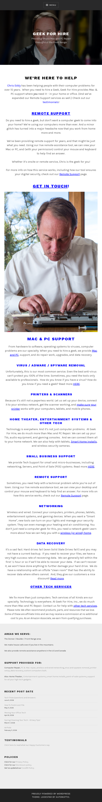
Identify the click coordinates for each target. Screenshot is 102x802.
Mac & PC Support (51, 338)
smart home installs (56, 676)
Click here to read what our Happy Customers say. (27, 745)
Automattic (62, 797)
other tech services (85, 605)
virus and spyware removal (77, 668)
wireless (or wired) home (75, 533)
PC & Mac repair (28, 668)
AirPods (7, 727)
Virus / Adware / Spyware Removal (51, 365)
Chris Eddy (14, 85)
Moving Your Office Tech (15, 713)
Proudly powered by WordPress (51, 793)
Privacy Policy (22, 762)
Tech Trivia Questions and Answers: (20, 697)
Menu (52, 5)
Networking (51, 506)
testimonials (51, 102)
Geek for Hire (51, 33)
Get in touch (50, 186)
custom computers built (35, 670)
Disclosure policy (23, 765)
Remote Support (69, 174)
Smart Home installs (84, 441)
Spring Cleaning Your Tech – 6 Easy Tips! (22, 720)
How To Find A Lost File (14, 705)
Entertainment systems (34, 676)
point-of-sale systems (76, 676)
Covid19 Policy (28, 768)
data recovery (17, 670)
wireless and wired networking (50, 668)
